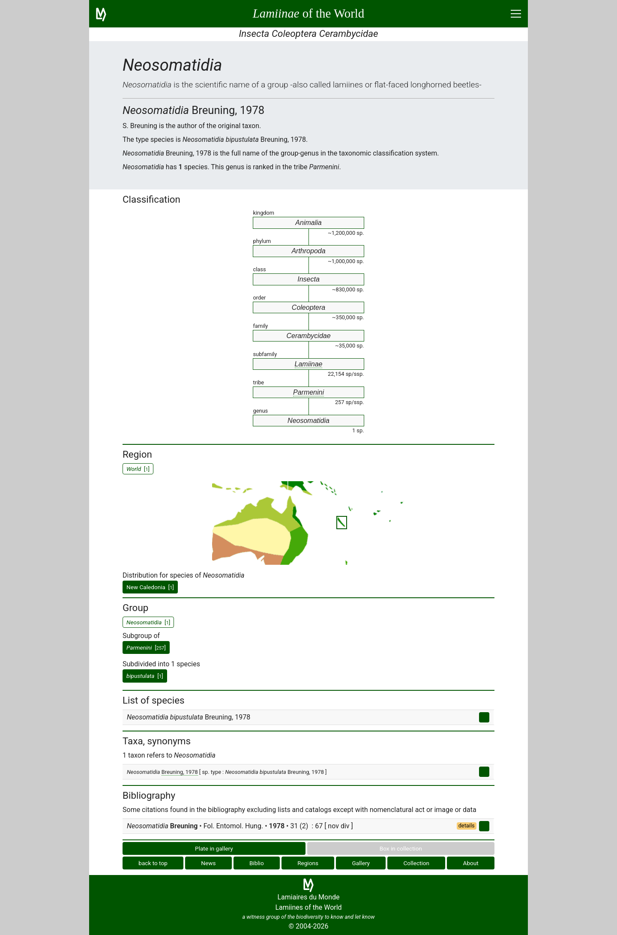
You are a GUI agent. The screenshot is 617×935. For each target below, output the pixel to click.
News (208, 863)
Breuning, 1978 (180, 772)
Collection (417, 863)
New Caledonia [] (150, 587)
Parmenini (308, 392)
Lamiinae (309, 364)
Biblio (256, 863)
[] (146, 647)
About (471, 863)
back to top (153, 863)
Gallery (361, 863)
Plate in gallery (214, 848)
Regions (307, 863)
